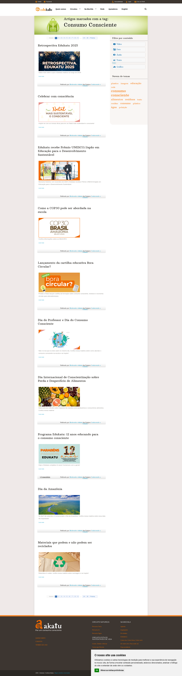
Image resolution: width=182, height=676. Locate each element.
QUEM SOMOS (40, 638)
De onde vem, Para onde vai (129, 644)
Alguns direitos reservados (62, 673)
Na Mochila (89, 9)
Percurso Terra (96, 626)
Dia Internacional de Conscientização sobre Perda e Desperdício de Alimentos (68, 379)
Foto (119, 49)
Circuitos (73, 9)
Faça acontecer (125, 647)
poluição (123, 107)
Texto (119, 60)
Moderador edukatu (76, 84)
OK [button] (97, 670)
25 (87, 38)
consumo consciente (120, 93)
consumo (125, 103)
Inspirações (124, 630)
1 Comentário (45, 477)
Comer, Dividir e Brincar (99, 644)
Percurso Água (97, 633)
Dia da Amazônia (50, 489)
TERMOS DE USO (41, 645)
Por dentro (124, 633)
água (114, 107)
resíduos (130, 99)
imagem (124, 83)
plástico (136, 103)
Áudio (119, 55)
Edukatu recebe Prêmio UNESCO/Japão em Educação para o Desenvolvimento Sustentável (68, 150)
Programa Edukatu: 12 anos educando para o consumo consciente (68, 436)
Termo (144, 8)
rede (113, 87)
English (125, 9)
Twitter (39, 1)
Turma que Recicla (98, 647)
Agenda (123, 626)
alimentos (117, 99)
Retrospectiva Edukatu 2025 (58, 45)
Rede (102, 9)
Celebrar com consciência (56, 96)
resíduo (114, 103)
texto (139, 99)
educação (135, 83)
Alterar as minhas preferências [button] (112, 670)
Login (129, 1)
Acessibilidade (118, 1)
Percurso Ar (96, 630)
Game (114, 63)
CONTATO (39, 641)
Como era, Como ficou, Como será (131, 640)
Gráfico (120, 67)
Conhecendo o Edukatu (92, 85)
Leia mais (41, 76)
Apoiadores (113, 9)
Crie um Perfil (141, 1)
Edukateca (124, 637)
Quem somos (61, 9)
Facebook (49, 1)
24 (84, 38)
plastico (115, 83)
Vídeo (119, 44)
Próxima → (93, 38)
